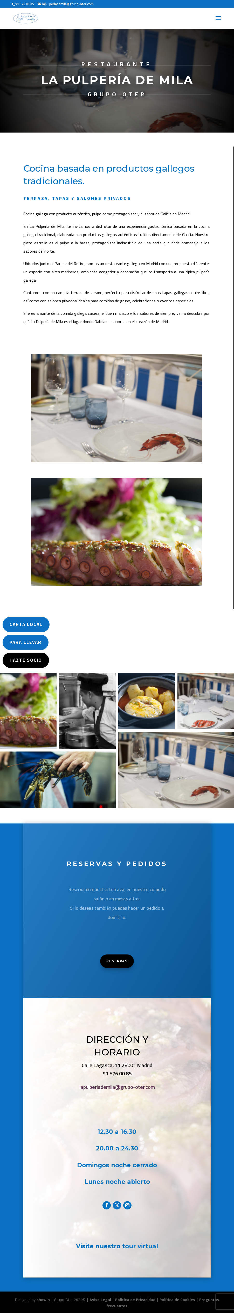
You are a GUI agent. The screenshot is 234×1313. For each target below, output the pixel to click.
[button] (28, 711)
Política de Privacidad (135, 1299)
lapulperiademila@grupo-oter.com (118, 1087)
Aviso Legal (100, 1299)
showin (43, 1299)
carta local (19, 624)
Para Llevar (19, 642)
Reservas (117, 961)
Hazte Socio (19, 660)
